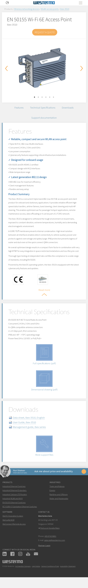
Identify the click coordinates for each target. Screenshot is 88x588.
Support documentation (44, 118)
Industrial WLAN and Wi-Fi (13, 506)
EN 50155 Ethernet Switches (14, 510)
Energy (52, 498)
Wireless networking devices (26, 9)
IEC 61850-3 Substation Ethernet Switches (20, 514)
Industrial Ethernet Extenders (14, 498)
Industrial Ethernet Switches (14, 494)
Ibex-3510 (64, 9)
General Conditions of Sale (50, 574)
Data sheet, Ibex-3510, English (30, 425)
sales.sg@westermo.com (54, 548)
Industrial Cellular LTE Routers (15, 502)
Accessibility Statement (67, 574)
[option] (44, 68)
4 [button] (46, 97)
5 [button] (49, 97)
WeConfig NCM (8, 528)
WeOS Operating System (13, 524)
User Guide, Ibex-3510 (25, 429)
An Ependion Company (23, 574)
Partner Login (44, 553)
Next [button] (81, 68)
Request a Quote (45, 32)
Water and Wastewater (59, 506)
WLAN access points (50, 9)
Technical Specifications (43, 108)
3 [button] (42, 97)
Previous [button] (6, 68)
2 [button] (38, 97)
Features (18, 108)
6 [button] (53, 97)
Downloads (68, 108)
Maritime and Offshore (59, 502)
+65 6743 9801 (50, 544)
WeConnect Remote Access (14, 532)
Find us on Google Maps (50, 536)
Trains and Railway (57, 494)
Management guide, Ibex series (30, 434)
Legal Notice (36, 574)
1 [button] (34, 97)
